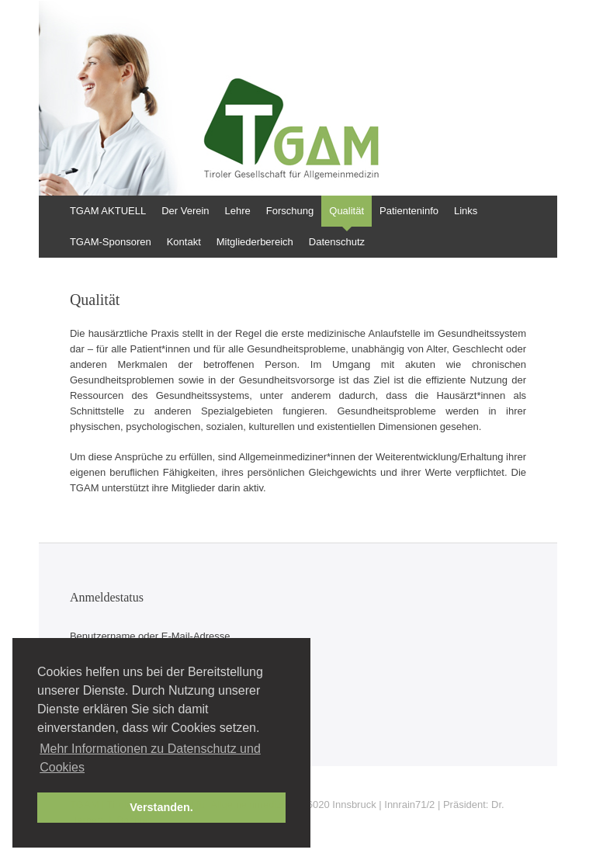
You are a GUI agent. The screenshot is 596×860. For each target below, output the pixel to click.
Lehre (238, 211)
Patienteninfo (408, 211)
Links (465, 211)
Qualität (346, 211)
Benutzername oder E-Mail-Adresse (150, 636)
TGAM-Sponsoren (110, 242)
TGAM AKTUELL (108, 211)
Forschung (290, 211)
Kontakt (184, 242)
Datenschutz (337, 242)
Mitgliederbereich (255, 242)
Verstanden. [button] (161, 807)
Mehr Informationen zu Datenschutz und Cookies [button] (150, 758)
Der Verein (185, 211)
